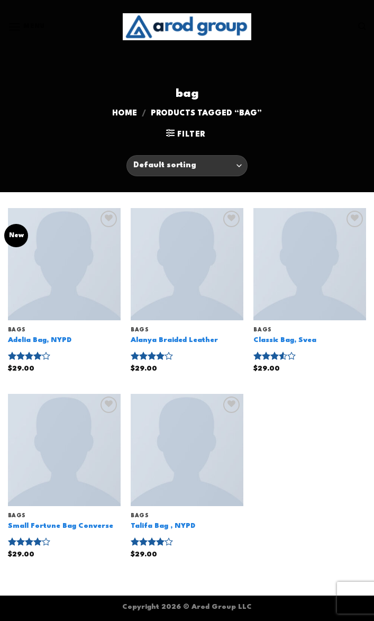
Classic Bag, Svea (284, 340)
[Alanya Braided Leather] (187, 264)
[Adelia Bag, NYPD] (64, 264)
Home (124, 114)
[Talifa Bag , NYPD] (187, 450)
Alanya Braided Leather (174, 340)
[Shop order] (187, 165)
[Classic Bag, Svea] (309, 264)
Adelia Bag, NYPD (39, 340)
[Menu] (26, 27)
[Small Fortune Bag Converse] (64, 450)
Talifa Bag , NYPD (163, 526)
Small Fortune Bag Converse (60, 526)
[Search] (362, 26)
